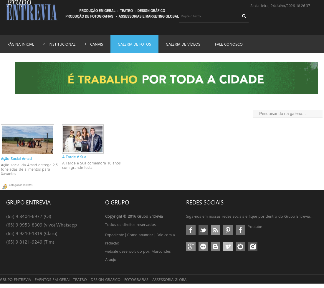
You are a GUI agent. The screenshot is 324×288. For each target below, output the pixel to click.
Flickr (203, 251)
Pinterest (228, 234)
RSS (215, 234)
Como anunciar (141, 239)
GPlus (191, 251)
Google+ (240, 234)
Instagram (252, 251)
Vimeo (228, 251)
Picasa (240, 251)
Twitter (203, 234)
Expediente (115, 239)
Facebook (191, 234)
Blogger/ (215, 251)
